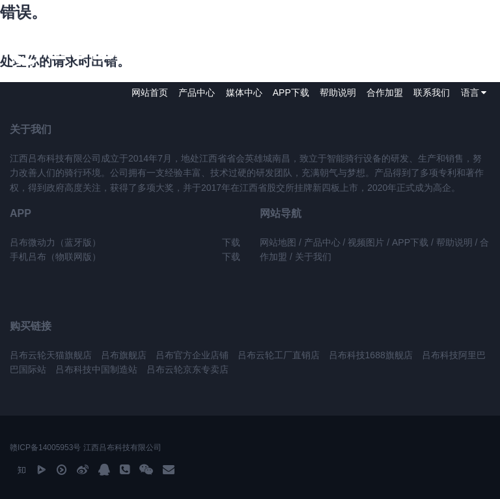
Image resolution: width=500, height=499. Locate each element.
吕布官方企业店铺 (192, 355)
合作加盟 (385, 92)
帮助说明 (338, 92)
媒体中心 (244, 92)
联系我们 (431, 92)
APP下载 (291, 92)
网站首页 (150, 92)
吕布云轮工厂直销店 (280, 355)
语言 (474, 92)
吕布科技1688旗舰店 (371, 355)
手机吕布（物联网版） (55, 256)
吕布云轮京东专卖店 (187, 369)
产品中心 (196, 92)
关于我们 (313, 256)
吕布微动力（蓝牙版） (55, 242)
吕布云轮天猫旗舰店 (51, 355)
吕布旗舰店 (123, 355)
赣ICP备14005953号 (45, 447)
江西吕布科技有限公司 (122, 447)
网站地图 (278, 242)
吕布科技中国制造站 (96, 369)
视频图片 (366, 242)
